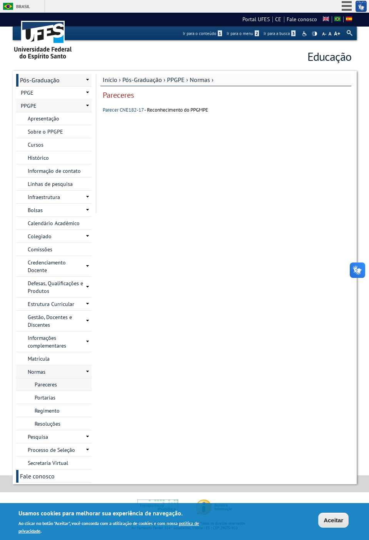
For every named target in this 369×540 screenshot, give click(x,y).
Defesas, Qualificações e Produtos (55, 287)
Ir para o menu (243, 33)
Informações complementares (47, 341)
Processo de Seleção (51, 449)
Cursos (35, 144)
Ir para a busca (280, 33)
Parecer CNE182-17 (123, 110)
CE (278, 19)
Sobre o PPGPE (45, 131)
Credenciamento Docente (47, 266)
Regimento (47, 410)
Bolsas (35, 210)
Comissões (40, 249)
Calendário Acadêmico (54, 223)
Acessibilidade (305, 33)
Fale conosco (302, 19)
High (314, 34)
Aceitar (333, 521)
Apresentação (43, 118)
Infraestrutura (44, 197)
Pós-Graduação (142, 80)
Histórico (38, 157)
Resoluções (47, 423)
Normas (200, 80)
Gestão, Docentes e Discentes (50, 321)
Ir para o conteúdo (202, 33)
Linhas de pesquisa (50, 184)
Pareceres (46, 384)
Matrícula (39, 358)
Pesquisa (38, 436)
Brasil (23, 6)
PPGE (27, 92)
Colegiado (40, 236)
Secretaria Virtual (48, 463)
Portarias (45, 397)
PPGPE (176, 80)
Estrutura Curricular (51, 304)
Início (110, 80)
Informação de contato (54, 170)
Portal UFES (256, 19)
